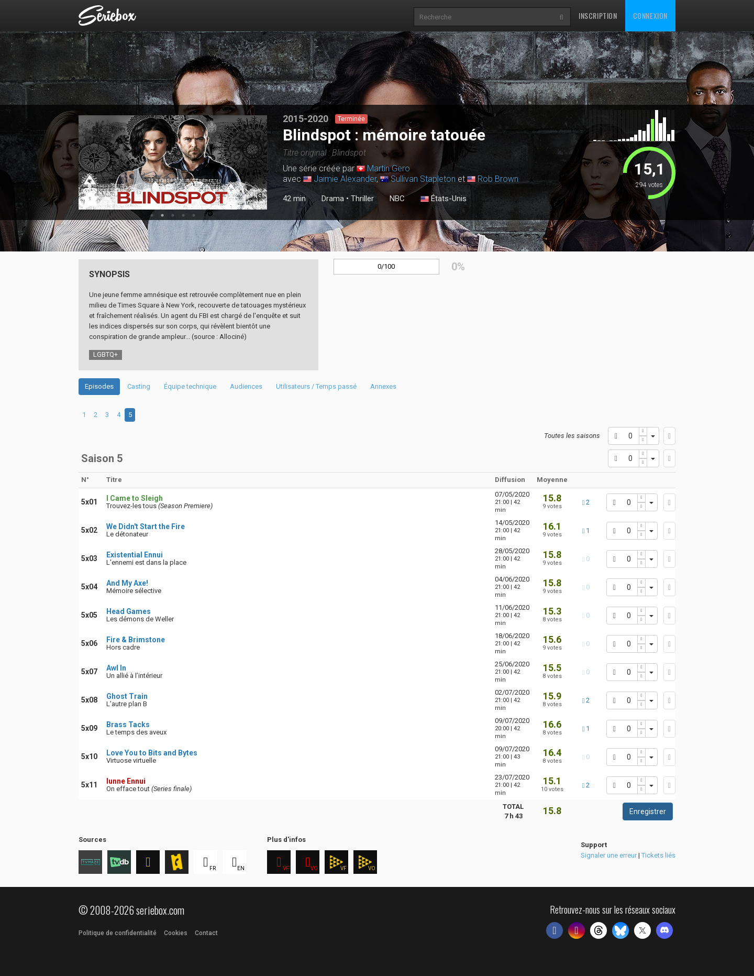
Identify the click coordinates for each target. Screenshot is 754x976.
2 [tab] (162, 215)
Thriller (362, 198)
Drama (332, 198)
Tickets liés (658, 855)
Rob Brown (498, 179)
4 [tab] (183, 215)
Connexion (650, 15)
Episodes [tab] (99, 386)
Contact (206, 933)
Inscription (598, 15)
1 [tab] (152, 215)
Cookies (175, 933)
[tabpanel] (173, 162)
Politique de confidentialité (118, 933)
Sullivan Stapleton (423, 179)
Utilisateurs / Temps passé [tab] (316, 386)
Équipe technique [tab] (190, 386)
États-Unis (443, 199)
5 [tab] (193, 215)
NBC (397, 198)
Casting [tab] (138, 386)
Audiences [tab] (246, 386)
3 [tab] (173, 215)
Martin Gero (388, 168)
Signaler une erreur (609, 855)
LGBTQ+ (105, 354)
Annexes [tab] (383, 386)
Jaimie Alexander (345, 179)
